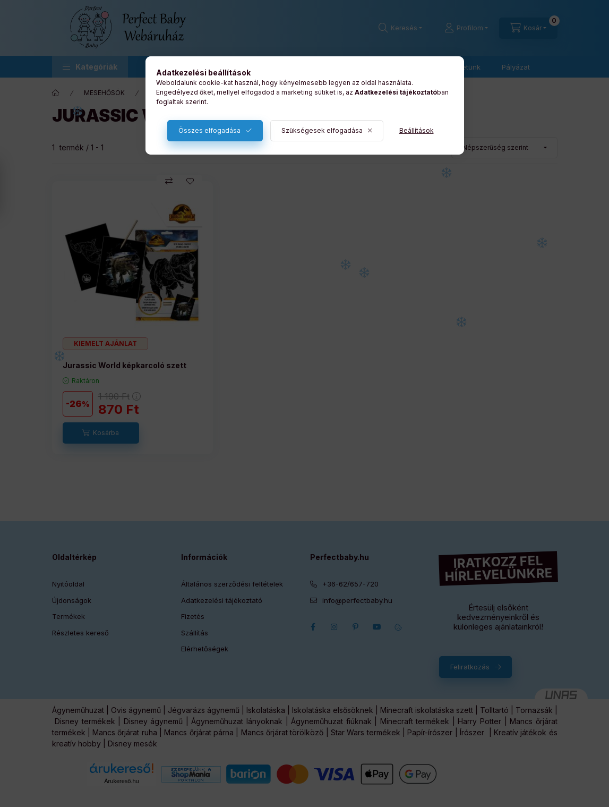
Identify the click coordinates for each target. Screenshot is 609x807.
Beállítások (416, 130)
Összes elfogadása (209, 130)
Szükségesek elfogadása (322, 130)
